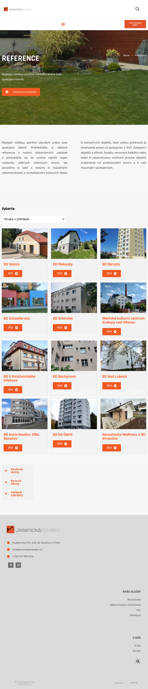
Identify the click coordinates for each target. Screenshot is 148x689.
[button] (137, 9)
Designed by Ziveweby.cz (24, 683)
